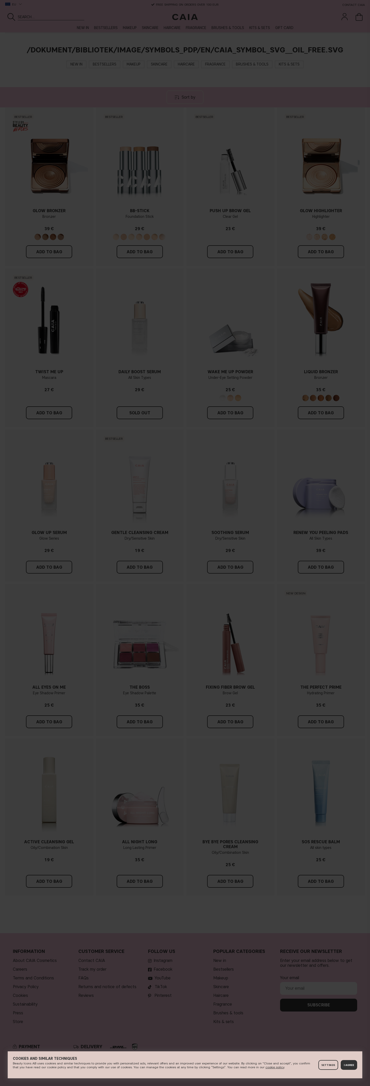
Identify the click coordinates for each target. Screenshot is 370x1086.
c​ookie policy (274, 1067)
